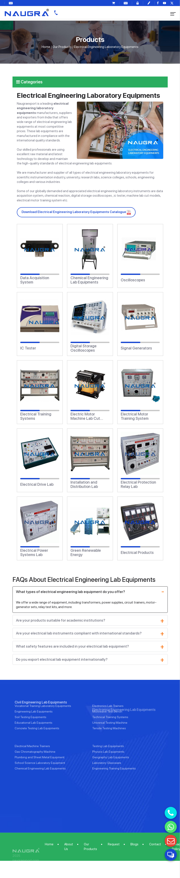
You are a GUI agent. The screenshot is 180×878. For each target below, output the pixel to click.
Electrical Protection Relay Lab (138, 484)
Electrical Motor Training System (135, 416)
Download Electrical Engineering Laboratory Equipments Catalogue (76, 212)
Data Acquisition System (34, 280)
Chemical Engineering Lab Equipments (89, 280)
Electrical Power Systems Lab (34, 552)
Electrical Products (137, 552)
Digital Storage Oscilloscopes (83, 348)
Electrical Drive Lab (36, 484)
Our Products (62, 47)
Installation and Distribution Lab (84, 484)
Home (46, 47)
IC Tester (28, 348)
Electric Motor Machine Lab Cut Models (85, 416)
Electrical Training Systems (35, 416)
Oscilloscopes (133, 280)
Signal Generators (136, 348)
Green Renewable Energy (85, 552)
